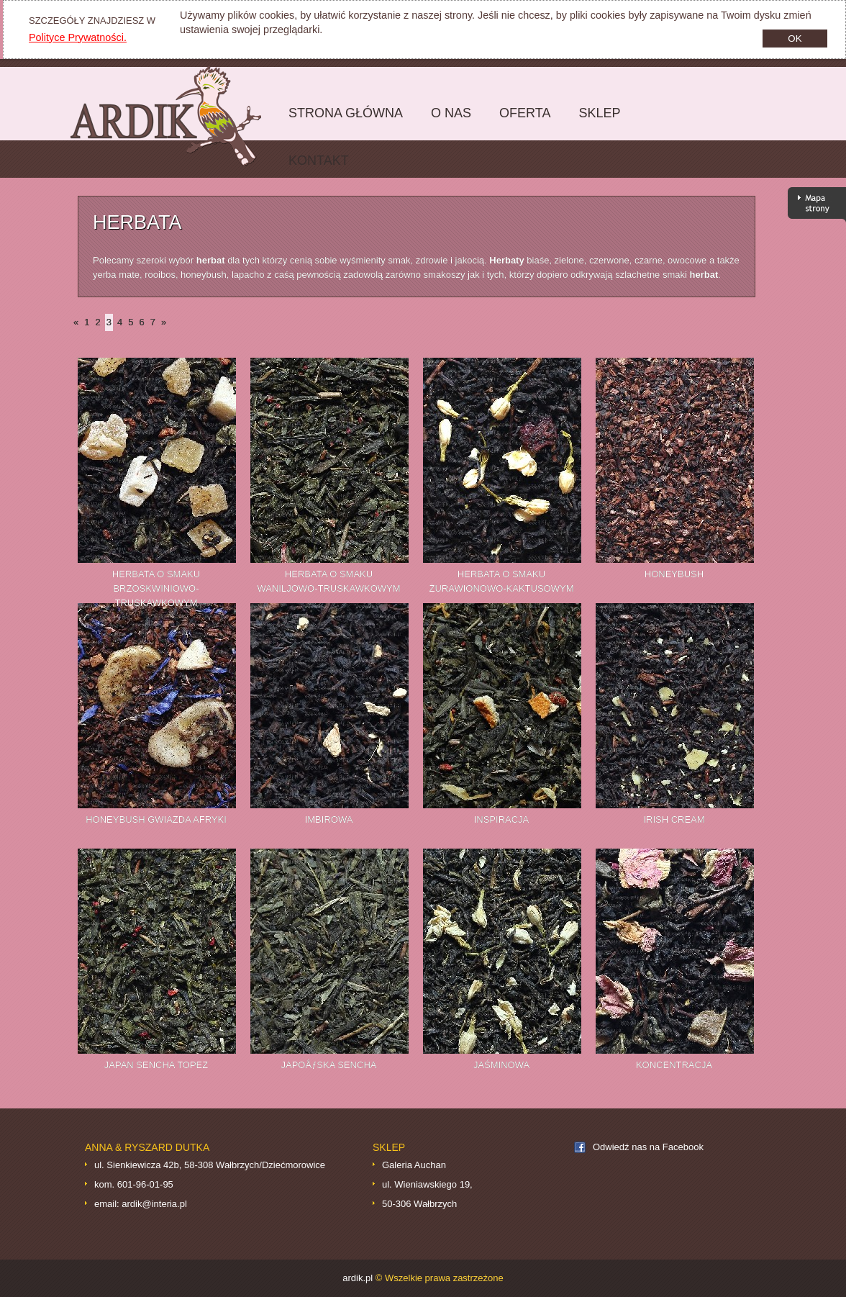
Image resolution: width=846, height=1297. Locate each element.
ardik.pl (176, 116)
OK (794, 38)
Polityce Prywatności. (78, 37)
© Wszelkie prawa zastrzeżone (440, 1278)
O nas (451, 113)
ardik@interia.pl (154, 1203)
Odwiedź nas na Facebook (648, 1147)
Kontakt (318, 160)
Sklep (595, 121)
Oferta (521, 121)
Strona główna (342, 121)
